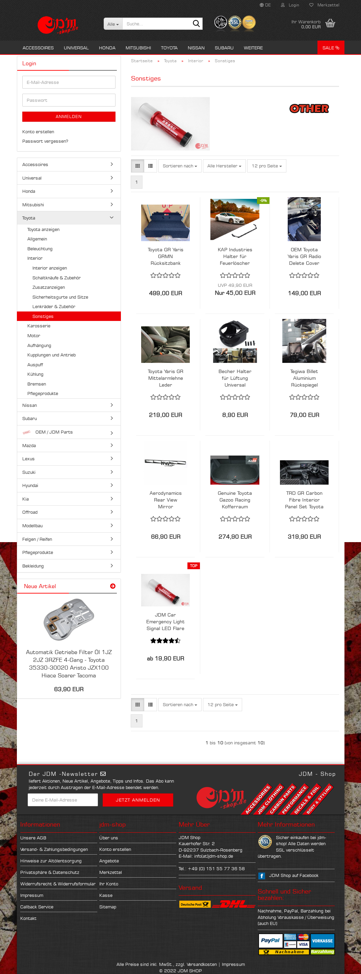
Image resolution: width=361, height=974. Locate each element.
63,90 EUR (68, 689)
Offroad (29, 512)
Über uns (108, 837)
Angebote (109, 860)
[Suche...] (113, 24)
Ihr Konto (108, 883)
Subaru (224, 47)
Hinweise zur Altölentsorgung (51, 860)
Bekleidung (33, 566)
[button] (265, 5)
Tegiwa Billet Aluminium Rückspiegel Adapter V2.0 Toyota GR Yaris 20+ (304, 378)
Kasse (105, 895)
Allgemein (37, 238)
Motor (33, 335)
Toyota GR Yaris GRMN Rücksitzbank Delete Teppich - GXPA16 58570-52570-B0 (165, 256)
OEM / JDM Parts (47, 432)
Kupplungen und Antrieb (51, 354)
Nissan (196, 47)
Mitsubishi (138, 47)
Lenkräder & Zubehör (53, 306)
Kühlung (35, 374)
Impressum (31, 895)
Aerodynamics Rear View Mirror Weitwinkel (166, 500)
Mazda (29, 445)
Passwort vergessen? (45, 141)
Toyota (169, 47)
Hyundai (30, 485)
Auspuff (35, 364)
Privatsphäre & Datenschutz (49, 872)
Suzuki (28, 472)
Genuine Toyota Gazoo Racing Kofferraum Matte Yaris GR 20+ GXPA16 (235, 500)
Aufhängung (39, 345)
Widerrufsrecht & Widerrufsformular (58, 883)
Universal (76, 47)
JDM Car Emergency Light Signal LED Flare (165, 621)
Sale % (331, 47)
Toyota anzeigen (43, 229)
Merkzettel (324, 4)
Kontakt (28, 918)
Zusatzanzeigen (48, 287)
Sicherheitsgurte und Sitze (60, 297)
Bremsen (36, 384)
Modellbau (32, 525)
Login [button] (290, 4)
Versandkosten (202, 964)
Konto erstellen (38, 131)
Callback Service (36, 906)
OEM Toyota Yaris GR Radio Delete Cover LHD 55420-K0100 (304, 256)
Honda (107, 47)
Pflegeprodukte (42, 393)
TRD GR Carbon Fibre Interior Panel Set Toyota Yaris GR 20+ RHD (304, 500)
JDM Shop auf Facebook (293, 875)
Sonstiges (43, 316)
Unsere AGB (33, 837)
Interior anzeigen (49, 268)
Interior (35, 258)
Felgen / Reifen (37, 539)
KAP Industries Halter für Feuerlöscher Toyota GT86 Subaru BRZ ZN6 (235, 256)
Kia (25, 499)
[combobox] (180, 165)
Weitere (253, 47)
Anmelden (69, 116)
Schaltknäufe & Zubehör (56, 277)
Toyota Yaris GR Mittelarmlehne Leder (165, 378)
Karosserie (38, 325)
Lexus (28, 458)
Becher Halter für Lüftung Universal (235, 378)
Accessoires (38, 47)
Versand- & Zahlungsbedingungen (54, 849)
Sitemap (107, 906)
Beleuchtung (40, 248)
